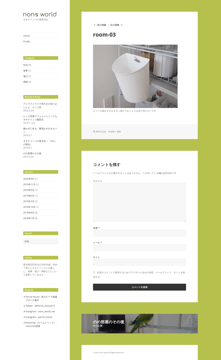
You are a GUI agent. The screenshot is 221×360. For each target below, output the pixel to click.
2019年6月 (28, 195)
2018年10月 (29, 207)
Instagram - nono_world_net (40, 311)
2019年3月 (28, 201)
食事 (25, 70)
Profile (26, 41)
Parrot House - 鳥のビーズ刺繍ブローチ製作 (41, 298)
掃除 (25, 81)
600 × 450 (116, 131)
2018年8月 (28, 212)
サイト (96, 257)
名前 (96, 227)
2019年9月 (28, 190)
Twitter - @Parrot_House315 (40, 305)
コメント (97, 180)
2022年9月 (28, 178)
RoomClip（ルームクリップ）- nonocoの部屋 (41, 324)
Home (26, 35)
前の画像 (101, 24)
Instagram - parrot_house (39, 317)
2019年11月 (29, 184)
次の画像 (114, 24)
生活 (25, 64)
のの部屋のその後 (32, 153)
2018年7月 (28, 218)
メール (97, 242)
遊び (25, 76)
